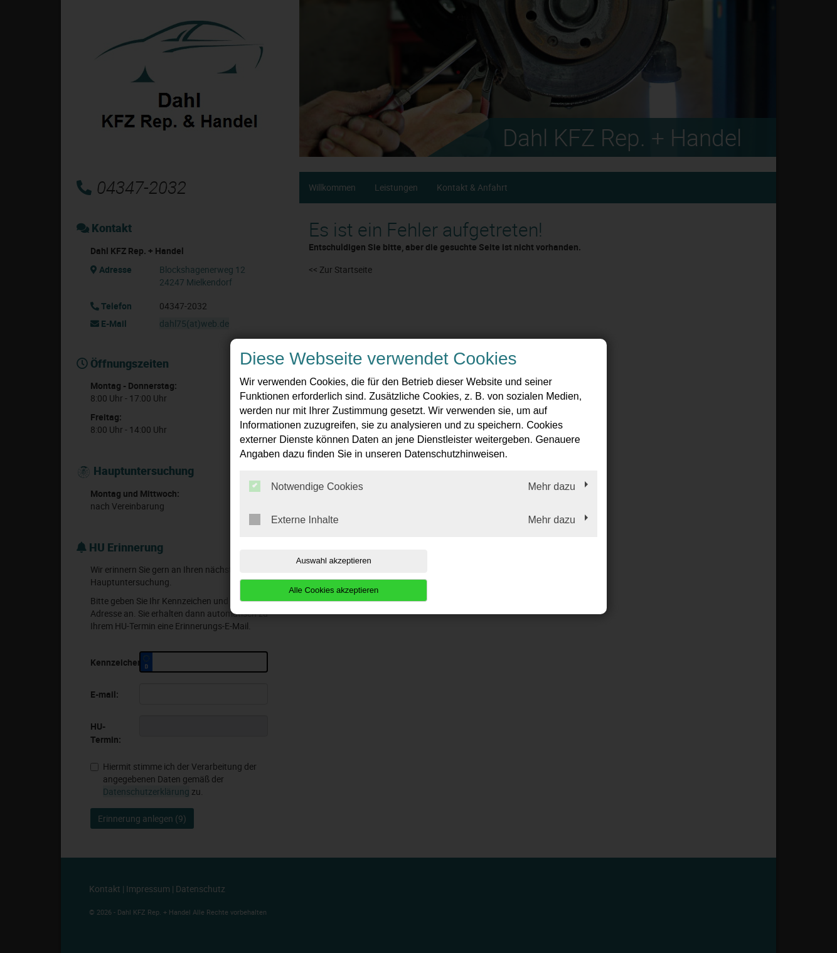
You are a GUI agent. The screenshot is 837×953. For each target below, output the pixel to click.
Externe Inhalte (294, 534)
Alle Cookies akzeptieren (517, 575)
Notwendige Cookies (306, 501)
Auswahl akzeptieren (320, 575)
